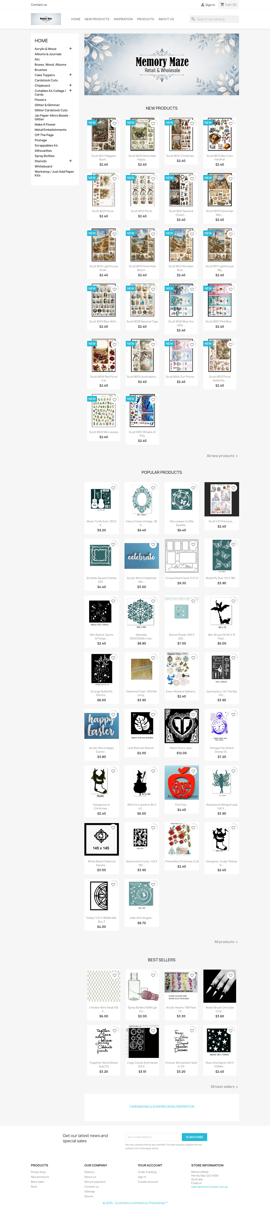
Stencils (41, 161)
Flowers (40, 100)
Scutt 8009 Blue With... (103, 321)
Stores (88, 1196)
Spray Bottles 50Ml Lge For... (142, 1009)
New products (40, 1177)
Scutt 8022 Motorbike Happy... (142, 157)
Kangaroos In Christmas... (101, 806)
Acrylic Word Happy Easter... (101, 749)
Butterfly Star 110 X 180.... (222, 578)
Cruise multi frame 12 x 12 (182, 578)
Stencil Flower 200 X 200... (181, 636)
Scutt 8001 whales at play (142, 434)
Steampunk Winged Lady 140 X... (222, 806)
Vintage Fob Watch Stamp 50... (222, 749)
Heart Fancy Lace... (182, 748)
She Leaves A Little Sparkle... (182, 523)
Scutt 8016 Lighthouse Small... (103, 268)
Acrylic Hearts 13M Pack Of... (181, 1009)
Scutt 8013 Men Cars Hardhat (220, 157)
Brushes (41, 70)
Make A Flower (45, 125)
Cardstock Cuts (46, 80)
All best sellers (225, 1087)
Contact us (39, 5)
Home (75, 19)
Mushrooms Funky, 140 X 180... (141, 863)
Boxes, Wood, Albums (50, 65)
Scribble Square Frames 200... (101, 580)
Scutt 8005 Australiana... (142, 376)
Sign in (142, 1177)
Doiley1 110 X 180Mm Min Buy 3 (101, 919)
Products (145, 19)
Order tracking (147, 1172)
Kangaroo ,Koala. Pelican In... (222, 863)
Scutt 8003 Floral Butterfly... (219, 378)
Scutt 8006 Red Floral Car (103, 378)
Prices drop (38, 1172)
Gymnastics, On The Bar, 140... (222, 693)
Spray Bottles (45, 156)
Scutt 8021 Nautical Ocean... (181, 213)
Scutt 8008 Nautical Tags (142, 321)
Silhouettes (43, 151)
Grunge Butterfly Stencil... (101, 693)
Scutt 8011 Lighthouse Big (220, 268)
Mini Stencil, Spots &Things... (101, 636)
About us (166, 19)
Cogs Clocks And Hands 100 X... (142, 1064)
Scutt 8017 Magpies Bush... (104, 157)
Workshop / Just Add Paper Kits (54, 173)
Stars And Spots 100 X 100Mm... (220, 1064)
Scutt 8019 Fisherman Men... (219, 213)
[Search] (214, 19)
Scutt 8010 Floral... (142, 211)
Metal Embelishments (51, 130)
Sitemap (89, 1191)
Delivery (89, 1172)
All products (226, 942)
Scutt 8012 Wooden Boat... (181, 268)
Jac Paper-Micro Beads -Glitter (52, 117)
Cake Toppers (45, 75)
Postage (41, 140)
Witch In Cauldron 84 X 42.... (141, 806)
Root (34, 1186)
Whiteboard (43, 166)
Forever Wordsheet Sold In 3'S (181, 1064)
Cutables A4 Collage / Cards (50, 93)
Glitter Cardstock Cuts (51, 110)
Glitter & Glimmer (47, 105)
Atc (37, 59)
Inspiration (123, 19)
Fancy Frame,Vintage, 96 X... (141, 523)
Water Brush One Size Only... (220, 1009)
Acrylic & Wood (45, 49)
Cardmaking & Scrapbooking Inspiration (161, 1107)
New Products (97, 19)
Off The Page (44, 135)
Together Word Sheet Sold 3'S (104, 1064)
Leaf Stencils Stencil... (142, 748)
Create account (148, 1181)
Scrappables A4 (46, 145)
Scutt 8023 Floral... (103, 211)
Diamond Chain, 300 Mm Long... (141, 693)
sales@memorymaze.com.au (209, 1187)
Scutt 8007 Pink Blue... (220, 321)
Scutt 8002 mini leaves (103, 432)
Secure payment (95, 1181)
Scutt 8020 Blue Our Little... (181, 323)
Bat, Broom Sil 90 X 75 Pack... (221, 636)
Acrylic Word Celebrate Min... (142, 580)
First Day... (181, 804)
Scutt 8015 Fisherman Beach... (142, 268)
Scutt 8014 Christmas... (181, 156)
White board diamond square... (102, 863)
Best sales (37, 1181)
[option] (161, 65)
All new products (223, 456)
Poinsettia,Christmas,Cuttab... (184, 861)
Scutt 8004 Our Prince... (181, 376)
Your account (150, 1165)
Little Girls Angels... (142, 918)
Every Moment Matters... (181, 691)
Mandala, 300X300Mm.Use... (142, 636)
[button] (96, 65)
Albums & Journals (48, 54)
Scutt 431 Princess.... (221, 521)
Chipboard (42, 86)
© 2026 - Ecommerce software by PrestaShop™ (135, 1203)
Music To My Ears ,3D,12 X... (101, 523)
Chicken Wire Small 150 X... (103, 1009)
